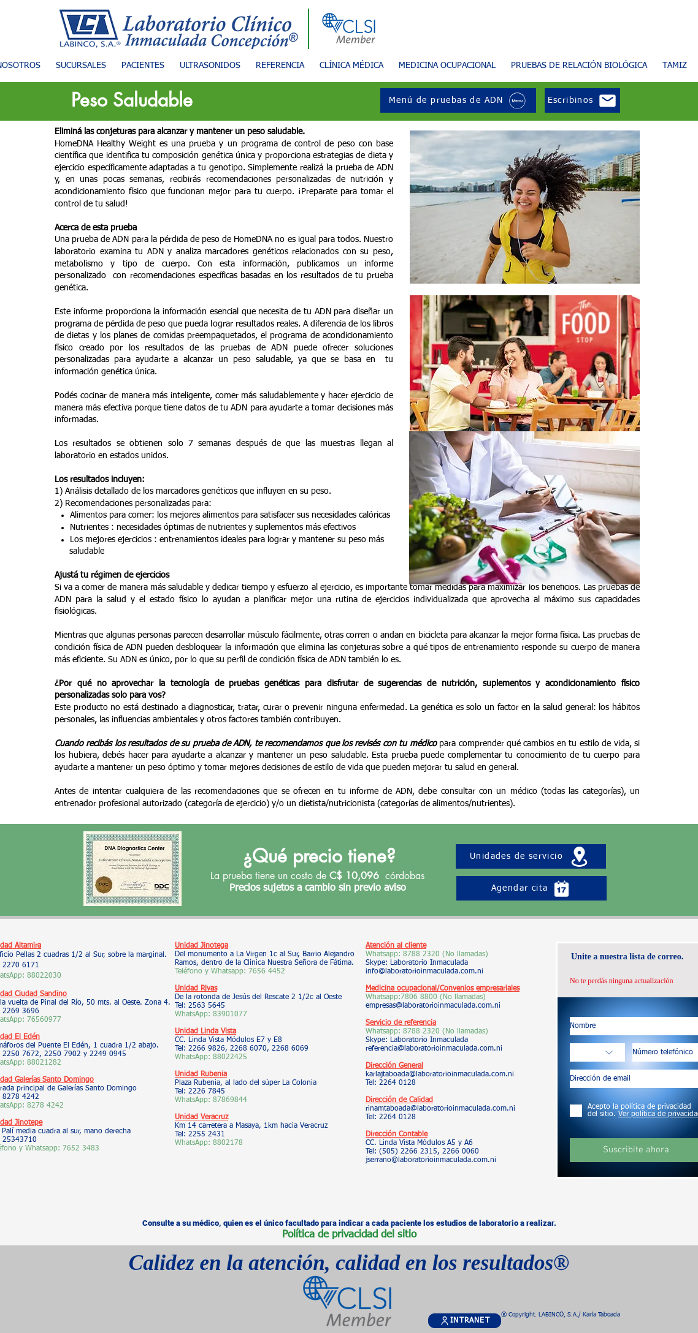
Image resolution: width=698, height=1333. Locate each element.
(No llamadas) (461, 997)
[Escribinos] (582, 100)
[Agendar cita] (531, 888)
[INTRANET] (464, 1320)
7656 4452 (266, 971)
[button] (142, 66)
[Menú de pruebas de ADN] (458, 100)
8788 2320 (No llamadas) (445, 954)
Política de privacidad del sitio (349, 1234)
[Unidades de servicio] (531, 856)
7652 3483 (82, 1148)
